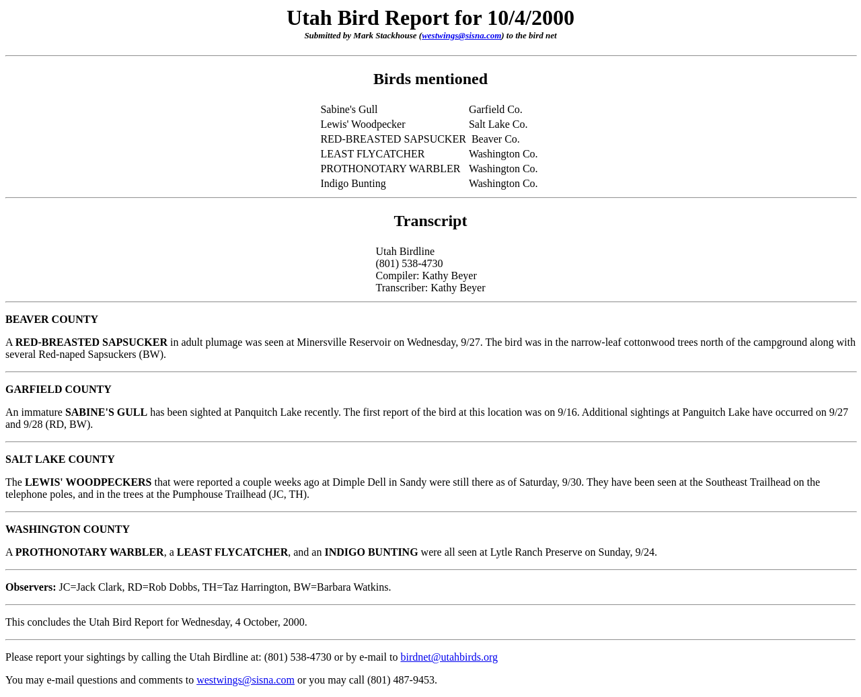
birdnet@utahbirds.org (449, 657)
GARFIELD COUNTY (58, 389)
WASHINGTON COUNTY (67, 529)
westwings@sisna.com (461, 35)
